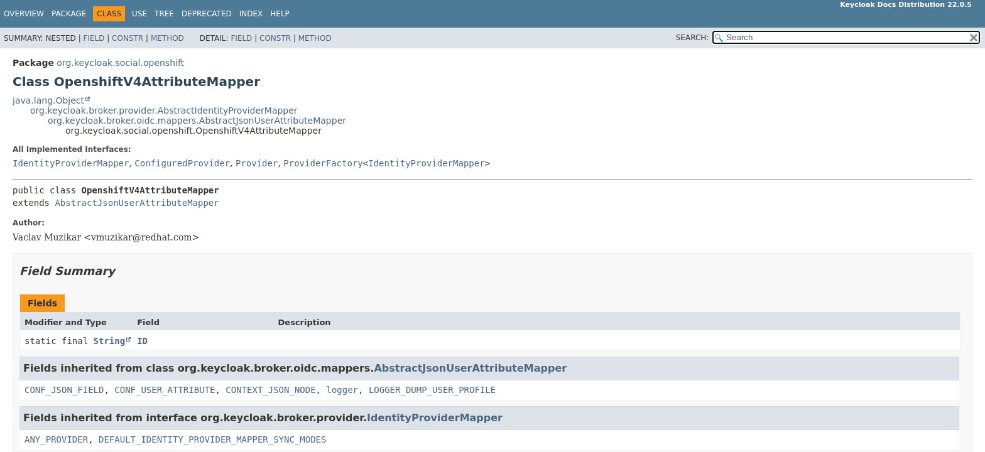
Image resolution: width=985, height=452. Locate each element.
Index (251, 13)
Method (167, 38)
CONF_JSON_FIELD (64, 390)
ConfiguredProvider (182, 163)
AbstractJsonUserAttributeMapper (137, 203)
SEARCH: (692, 37)
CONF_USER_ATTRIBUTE (164, 390)
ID (142, 341)
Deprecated (207, 13)
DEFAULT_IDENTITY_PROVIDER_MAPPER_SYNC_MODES (212, 439)
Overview (24, 13)
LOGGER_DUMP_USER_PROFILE (432, 390)
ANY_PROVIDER (56, 439)
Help (280, 13)
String (110, 341)
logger (342, 390)
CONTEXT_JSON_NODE (270, 390)
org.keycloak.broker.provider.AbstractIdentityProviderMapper (164, 110)
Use (139, 13)
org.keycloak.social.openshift (120, 63)
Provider (257, 163)
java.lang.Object (48, 100)
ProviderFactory (322, 163)
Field (93, 38)
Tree (164, 13)
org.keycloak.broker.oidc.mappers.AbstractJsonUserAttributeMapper (197, 121)
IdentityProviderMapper (71, 163)
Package (69, 13)
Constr (127, 38)
